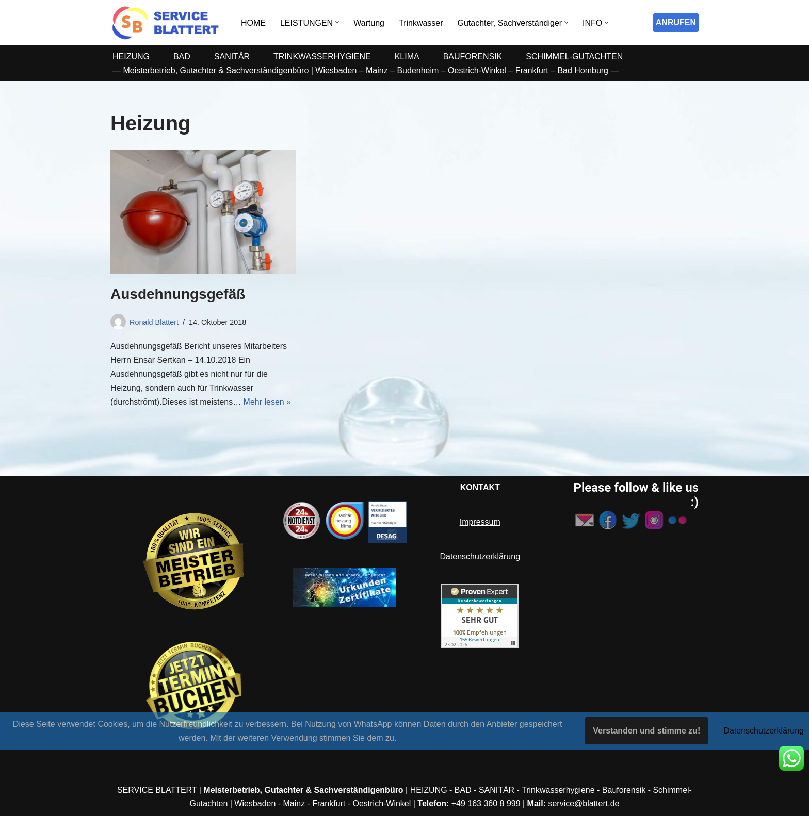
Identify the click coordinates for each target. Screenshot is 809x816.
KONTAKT (480, 487)
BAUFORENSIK (473, 56)
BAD (181, 56)
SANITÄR (232, 56)
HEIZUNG (131, 56)
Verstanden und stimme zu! (646, 730)
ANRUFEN (676, 22)
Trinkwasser (421, 23)
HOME (253, 23)
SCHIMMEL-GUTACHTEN (574, 56)
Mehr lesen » (268, 401)
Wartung (368, 23)
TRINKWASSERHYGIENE (322, 56)
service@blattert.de (584, 803)
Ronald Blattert (154, 322)
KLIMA (407, 56)
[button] (337, 22)
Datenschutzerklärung (480, 556)
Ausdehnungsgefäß (177, 294)
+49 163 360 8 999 (486, 803)
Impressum (480, 522)
